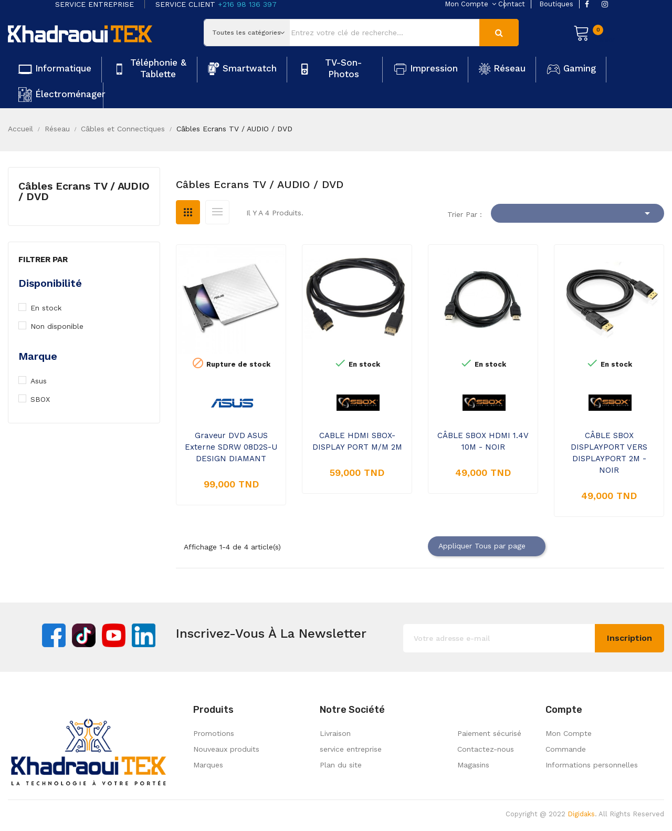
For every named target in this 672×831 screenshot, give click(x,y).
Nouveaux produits (226, 749)
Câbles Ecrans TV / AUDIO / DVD (84, 191)
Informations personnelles (591, 765)
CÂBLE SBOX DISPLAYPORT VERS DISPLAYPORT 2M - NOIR (609, 453)
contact (511, 4)
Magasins (473, 765)
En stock (52, 308)
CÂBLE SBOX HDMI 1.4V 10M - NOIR (483, 441)
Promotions (213, 733)
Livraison (335, 733)
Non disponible (62, 326)
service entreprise (351, 749)
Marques (208, 765)
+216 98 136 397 (247, 4)
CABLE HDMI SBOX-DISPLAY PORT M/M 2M (357, 441)
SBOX (46, 399)
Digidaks (581, 814)
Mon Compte (568, 733)
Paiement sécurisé (489, 733)
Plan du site (341, 765)
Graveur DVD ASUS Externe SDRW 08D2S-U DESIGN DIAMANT (231, 447)
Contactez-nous (485, 749)
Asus (43, 381)
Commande (565, 749)
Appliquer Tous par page (486, 546)
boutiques (556, 4)
